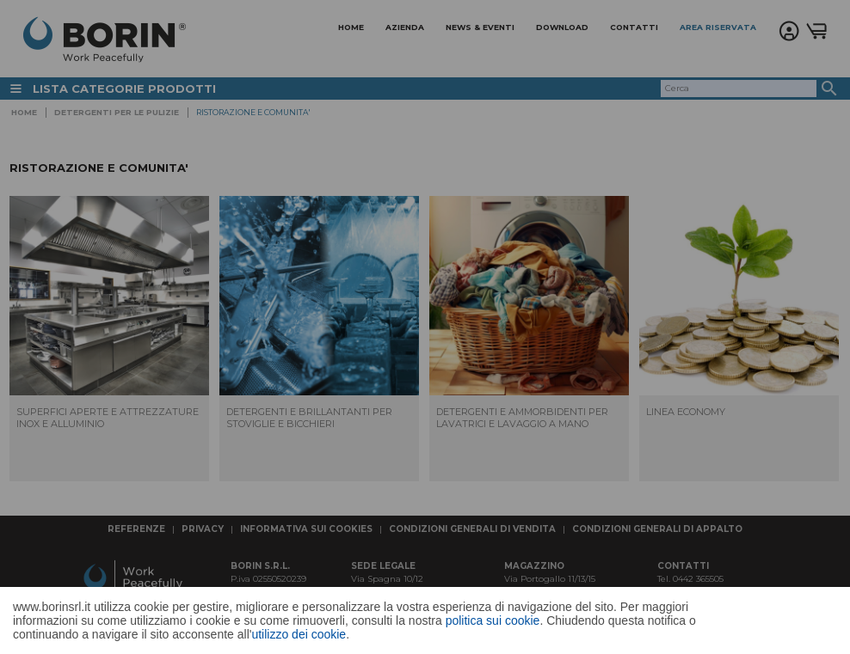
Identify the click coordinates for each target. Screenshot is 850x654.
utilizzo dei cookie (298, 634)
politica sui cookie (493, 620)
